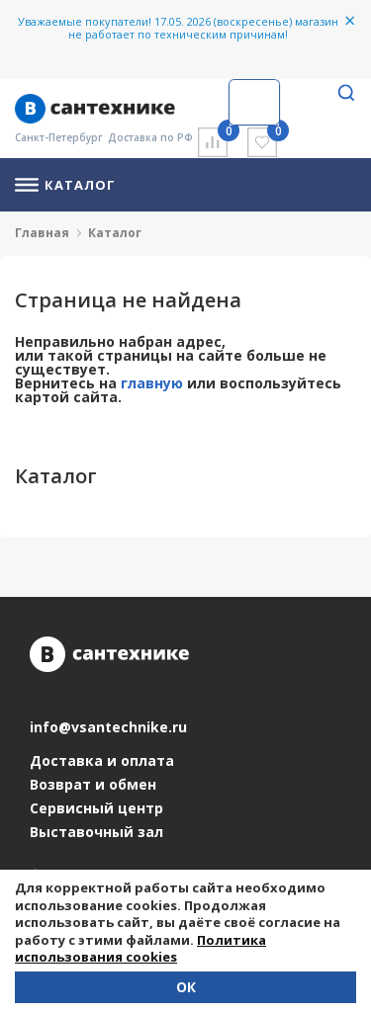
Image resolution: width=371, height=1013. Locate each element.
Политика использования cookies (140, 949)
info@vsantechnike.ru (108, 727)
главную (152, 383)
